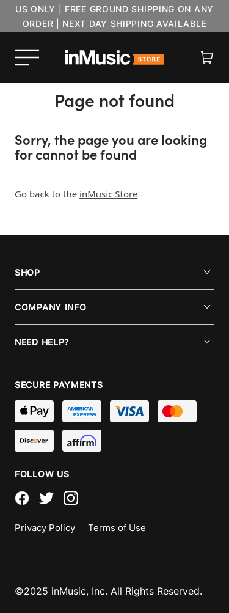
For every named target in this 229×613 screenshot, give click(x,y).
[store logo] (115, 57)
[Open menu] (27, 57)
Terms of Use (117, 528)
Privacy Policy (45, 528)
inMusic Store (108, 194)
